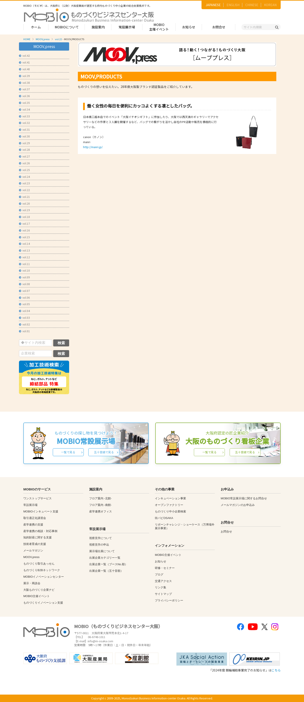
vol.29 (24, 143)
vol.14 (24, 243)
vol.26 (24, 163)
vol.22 (58, 39)
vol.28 (24, 149)
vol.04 (24, 311)
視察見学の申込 (99, 544)
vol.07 (24, 291)
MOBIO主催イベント (159, 26)
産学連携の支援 (33, 524)
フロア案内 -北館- (100, 498)
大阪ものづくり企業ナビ (39, 589)
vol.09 (24, 277)
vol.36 (24, 96)
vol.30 (24, 136)
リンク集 (160, 587)
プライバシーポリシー (169, 600)
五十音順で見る (104, 452)
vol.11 (24, 264)
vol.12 (24, 257)
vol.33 (24, 116)
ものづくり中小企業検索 (170, 511)
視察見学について (100, 538)
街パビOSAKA (164, 518)
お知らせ (188, 27)
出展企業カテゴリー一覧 (104, 557)
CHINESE (251, 5)
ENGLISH (233, 5)
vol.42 (24, 55)
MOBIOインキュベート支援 (40, 511)
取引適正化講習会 (34, 518)
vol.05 (24, 304)
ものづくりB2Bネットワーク (41, 570)
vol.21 (24, 197)
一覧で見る (68, 452)
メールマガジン (33, 550)
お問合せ (218, 27)
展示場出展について (102, 551)
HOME (26, 39)
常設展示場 (127, 27)
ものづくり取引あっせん (39, 563)
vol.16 (24, 230)
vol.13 (24, 250)
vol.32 (24, 123)
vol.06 (24, 297)
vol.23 (24, 183)
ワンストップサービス (37, 498)
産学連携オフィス (100, 511)
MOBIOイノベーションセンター (43, 576)
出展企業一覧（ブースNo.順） (108, 564)
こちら (276, 670)
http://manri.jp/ (93, 147)
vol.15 (24, 237)
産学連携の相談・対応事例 (40, 531)
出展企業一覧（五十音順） (106, 570)
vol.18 (24, 217)
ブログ (159, 574)
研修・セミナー (165, 568)
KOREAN (270, 5)
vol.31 (24, 129)
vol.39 (24, 76)
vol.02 (24, 324)
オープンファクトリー (169, 505)
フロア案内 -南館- (100, 505)
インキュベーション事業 (170, 498)
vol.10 (24, 270)
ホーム (36, 27)
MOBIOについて (67, 27)
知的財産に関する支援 (37, 537)
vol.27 (24, 156)
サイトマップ (163, 594)
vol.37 (24, 89)
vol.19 (24, 210)
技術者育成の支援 (34, 544)
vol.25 (24, 170)
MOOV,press (43, 39)
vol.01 (24, 331)
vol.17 (24, 223)
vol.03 (24, 317)
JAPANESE (213, 5)
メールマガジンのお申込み (238, 505)
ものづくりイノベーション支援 (43, 602)
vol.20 (24, 203)
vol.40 (24, 69)
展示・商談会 (31, 583)
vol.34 (24, 109)
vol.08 (24, 284)
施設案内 (98, 27)
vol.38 (24, 82)
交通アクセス (163, 581)
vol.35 (24, 102)
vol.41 (24, 62)
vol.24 (24, 176)
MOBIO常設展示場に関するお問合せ (244, 498)
